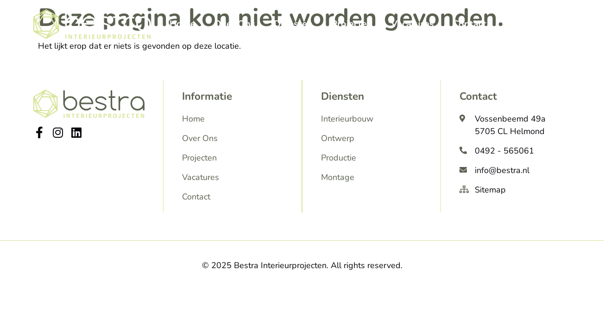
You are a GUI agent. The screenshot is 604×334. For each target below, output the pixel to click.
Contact (469, 24)
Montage (337, 177)
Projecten (351, 24)
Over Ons (234, 24)
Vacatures (412, 24)
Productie (338, 157)
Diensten (293, 24)
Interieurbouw (347, 118)
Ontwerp (337, 138)
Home (182, 24)
